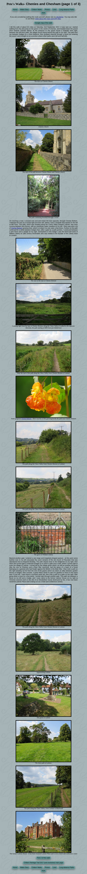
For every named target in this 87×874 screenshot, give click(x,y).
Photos (47, 9)
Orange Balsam (16, 228)
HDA (43, 13)
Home (15, 9)
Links (54, 9)
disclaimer (59, 17)
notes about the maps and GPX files (48, 19)
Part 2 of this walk (43, 858)
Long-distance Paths (66, 9)
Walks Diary (24, 9)
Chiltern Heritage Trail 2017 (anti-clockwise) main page (43, 863)
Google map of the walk (43, 23)
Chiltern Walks (37, 9)
